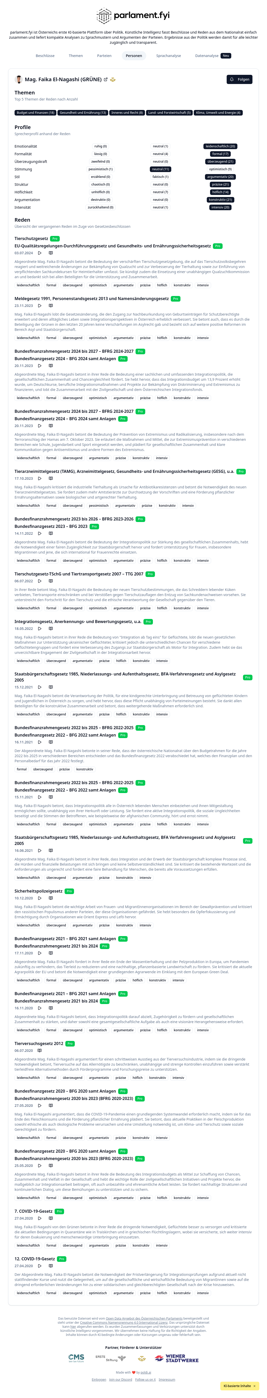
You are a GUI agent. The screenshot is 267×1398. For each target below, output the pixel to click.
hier (73, 1326)
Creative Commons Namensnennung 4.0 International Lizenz (124, 1322)
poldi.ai (146, 1372)
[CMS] (76, 1358)
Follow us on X (145, 1379)
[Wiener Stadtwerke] (176, 1358)
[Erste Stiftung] (110, 1358)
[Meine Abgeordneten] (142, 1358)
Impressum (167, 1379)
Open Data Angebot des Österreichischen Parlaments (144, 1318)
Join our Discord (120, 1379)
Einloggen (99, 1379)
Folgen (239, 79)
